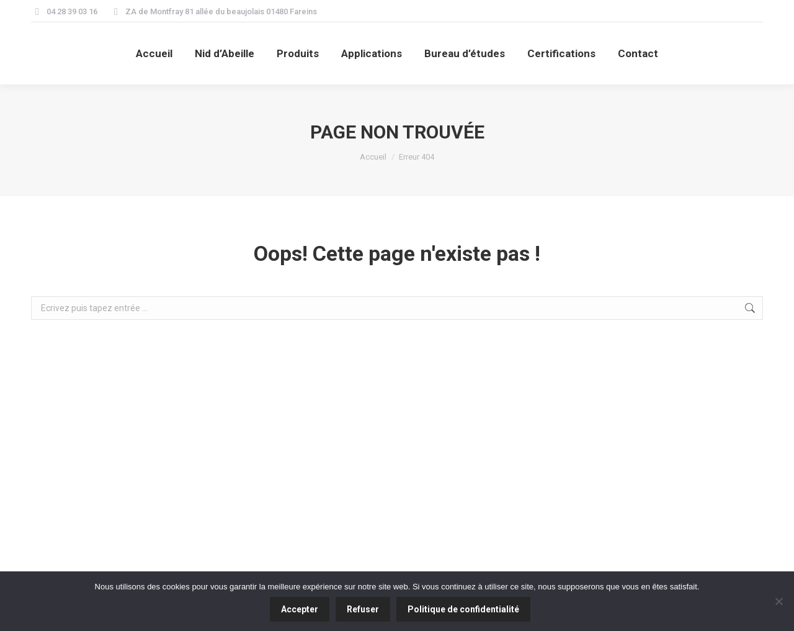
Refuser (363, 609)
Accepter (299, 609)
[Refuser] (778, 601)
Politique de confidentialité (463, 609)
